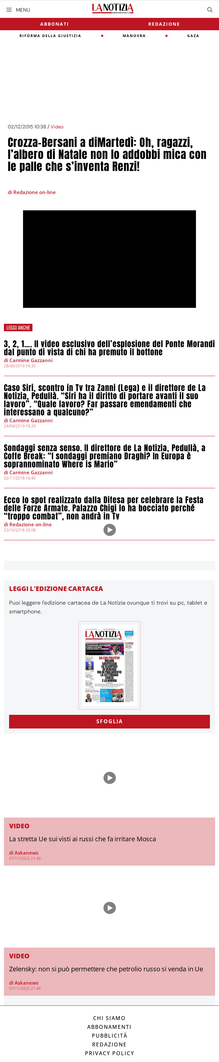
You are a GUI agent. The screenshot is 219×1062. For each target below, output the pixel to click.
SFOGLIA (109, 721)
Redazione (164, 24)
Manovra (134, 35)
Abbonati (54, 24)
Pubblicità (110, 1035)
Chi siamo (109, 1018)
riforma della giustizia (50, 35)
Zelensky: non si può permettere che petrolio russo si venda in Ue (106, 968)
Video (57, 127)
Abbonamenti (109, 1026)
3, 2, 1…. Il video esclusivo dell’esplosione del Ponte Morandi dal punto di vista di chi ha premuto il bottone (109, 348)
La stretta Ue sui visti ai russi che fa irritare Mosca (82, 838)
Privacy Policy (109, 1053)
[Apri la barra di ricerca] (210, 10)
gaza (193, 35)
